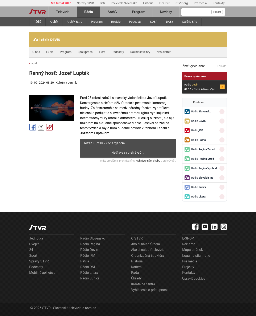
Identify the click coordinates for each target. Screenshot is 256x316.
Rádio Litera (89, 273)
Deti (103, 3)
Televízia (63, 12)
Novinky (166, 12)
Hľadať (217, 12)
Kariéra (136, 267)
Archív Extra (74, 21)
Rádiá (37, 21)
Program (97, 21)
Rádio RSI (87, 267)
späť (33, 63)
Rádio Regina (90, 244)
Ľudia (50, 52)
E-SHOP (164, 3)
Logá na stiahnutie (196, 256)
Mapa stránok (192, 250)
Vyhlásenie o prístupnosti (150, 290)
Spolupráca (85, 52)
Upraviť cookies (193, 278)
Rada (135, 273)
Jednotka (36, 238)
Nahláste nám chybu (148, 160)
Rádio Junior (89, 278)
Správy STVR (86, 3)
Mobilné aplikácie (42, 273)
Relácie (115, 21)
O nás (36, 52)
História (148, 3)
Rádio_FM (87, 256)
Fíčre (102, 52)
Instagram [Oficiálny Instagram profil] (41, 127)
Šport (33, 256)
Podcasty (135, 21)
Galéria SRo (189, 21)
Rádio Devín (89, 250)
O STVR (137, 238)
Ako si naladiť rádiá (145, 244)
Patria (84, 261)
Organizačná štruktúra (147, 256)
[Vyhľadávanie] (203, 12)
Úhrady (136, 278)
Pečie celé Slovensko (124, 3)
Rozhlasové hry (140, 52)
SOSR (153, 21)
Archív (54, 21)
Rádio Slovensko (92, 238)
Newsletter (164, 52)
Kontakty (219, 3)
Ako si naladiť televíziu (148, 250)
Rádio (88, 12)
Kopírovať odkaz (49, 127)
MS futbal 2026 (61, 3)
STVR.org (182, 3)
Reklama (188, 244)
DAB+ (169, 21)
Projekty (188, 267)
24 (31, 250)
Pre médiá (200, 3)
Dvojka (34, 244)
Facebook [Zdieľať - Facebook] (32, 127)
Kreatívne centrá (143, 284)
